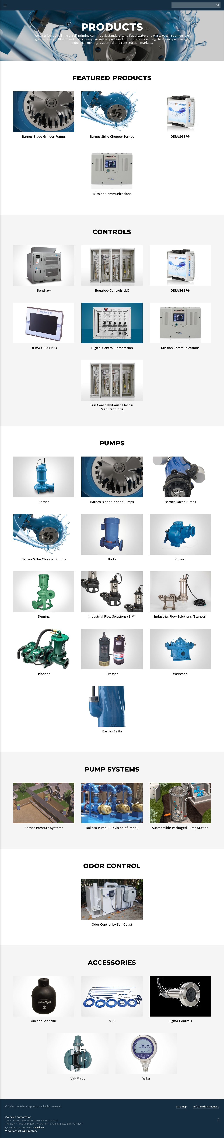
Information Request (206, 1106)
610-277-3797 (75, 1124)
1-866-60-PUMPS (25, 1124)
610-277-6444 (53, 1124)
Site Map (181, 1106)
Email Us (39, 1127)
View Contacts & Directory (21, 1131)
